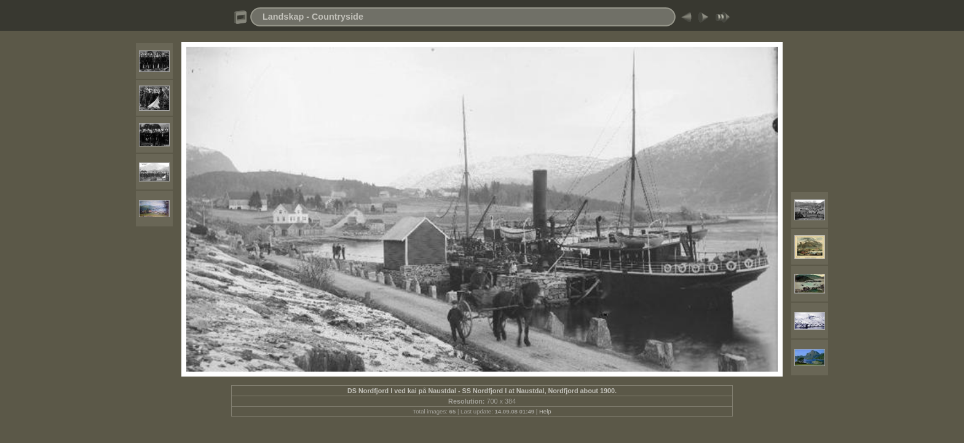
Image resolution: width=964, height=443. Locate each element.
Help (545, 411)
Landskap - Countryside (313, 17)
